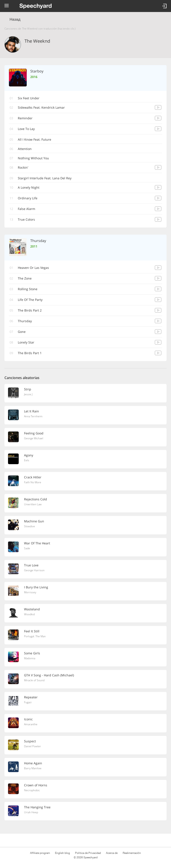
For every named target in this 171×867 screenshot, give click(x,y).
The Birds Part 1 (30, 353)
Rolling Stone (27, 289)
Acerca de (112, 853)
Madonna (29, 658)
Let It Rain (31, 411)
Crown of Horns (35, 785)
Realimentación (132, 853)
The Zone (25, 278)
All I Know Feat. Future (34, 139)
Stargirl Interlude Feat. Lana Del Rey (44, 178)
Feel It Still (31, 631)
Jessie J (28, 394)
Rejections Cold (35, 499)
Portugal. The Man (35, 636)
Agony (28, 455)
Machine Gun (34, 521)
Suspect (30, 741)
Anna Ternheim (33, 416)
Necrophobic (32, 790)
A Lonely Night (28, 187)
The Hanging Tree (37, 807)
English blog (62, 853)
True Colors (26, 219)
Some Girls (32, 653)
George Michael (33, 438)
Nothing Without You (33, 158)
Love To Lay (26, 129)
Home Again (33, 763)
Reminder (25, 118)
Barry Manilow (32, 768)
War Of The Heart (37, 543)
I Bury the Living (36, 587)
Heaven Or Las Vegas (33, 268)
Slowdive (29, 526)
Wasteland (32, 609)
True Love (31, 565)
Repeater (31, 697)
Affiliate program (40, 853)
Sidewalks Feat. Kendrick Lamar (41, 107)
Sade (27, 548)
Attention (25, 149)
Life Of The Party (30, 300)
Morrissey (30, 592)
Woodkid (29, 614)
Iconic (28, 719)
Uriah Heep (31, 812)
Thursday (25, 321)
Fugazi (28, 702)
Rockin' (23, 167)
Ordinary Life (27, 198)
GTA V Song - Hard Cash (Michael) (49, 675)
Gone (22, 332)
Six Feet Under (28, 98)
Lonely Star (26, 342)
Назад (15, 19)
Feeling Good (33, 433)
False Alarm (26, 209)
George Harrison (34, 570)
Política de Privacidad (88, 853)
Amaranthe (30, 724)
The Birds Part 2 (30, 310)
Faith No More (32, 482)
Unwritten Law (33, 504)
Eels (26, 460)
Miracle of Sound (34, 680)
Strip (27, 389)
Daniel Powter (32, 746)
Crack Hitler (32, 477)
